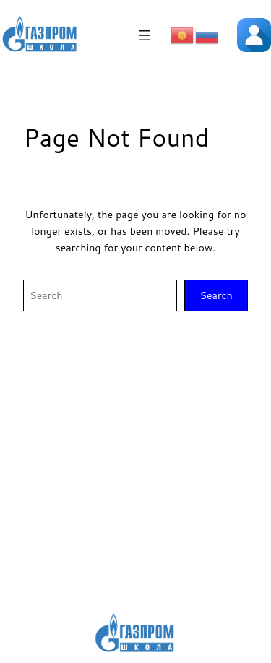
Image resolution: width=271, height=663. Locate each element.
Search (215, 295)
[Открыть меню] (144, 35)
